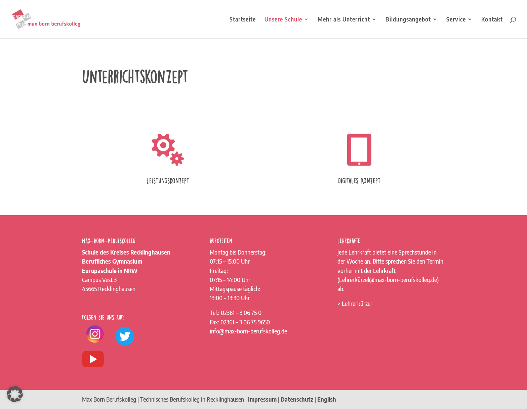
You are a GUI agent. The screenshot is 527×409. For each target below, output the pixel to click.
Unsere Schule (283, 20)
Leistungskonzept (168, 180)
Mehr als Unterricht (344, 20)
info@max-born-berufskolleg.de (248, 331)
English (326, 399)
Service (456, 20)
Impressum (262, 399)
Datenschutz (297, 399)
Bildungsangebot (408, 20)
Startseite (243, 20)
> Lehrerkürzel (354, 303)
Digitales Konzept (359, 180)
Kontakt (492, 20)
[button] (15, 394)
